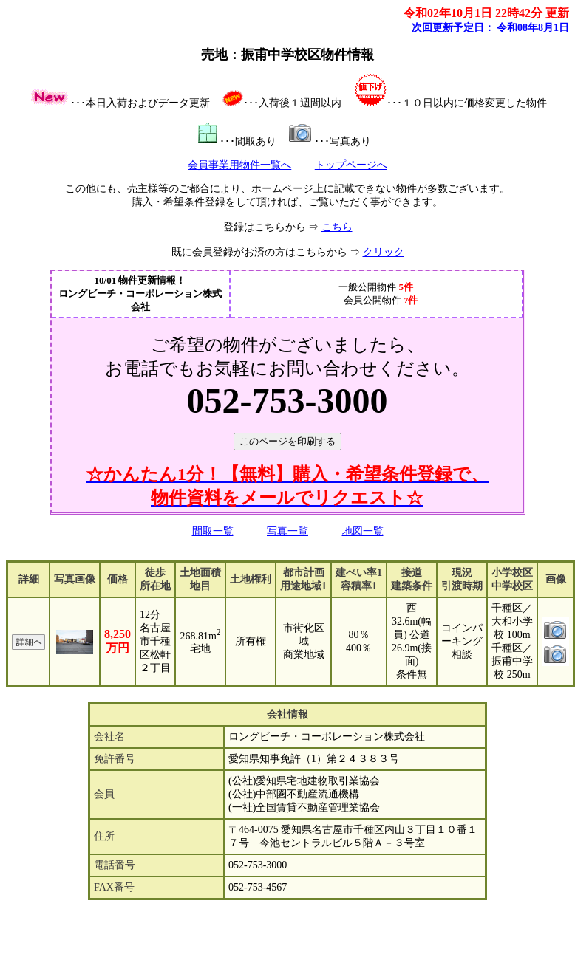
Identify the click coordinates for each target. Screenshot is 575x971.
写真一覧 (287, 531)
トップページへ (351, 165)
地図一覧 (363, 531)
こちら (337, 227)
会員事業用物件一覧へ (239, 165)
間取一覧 (213, 531)
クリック (383, 252)
